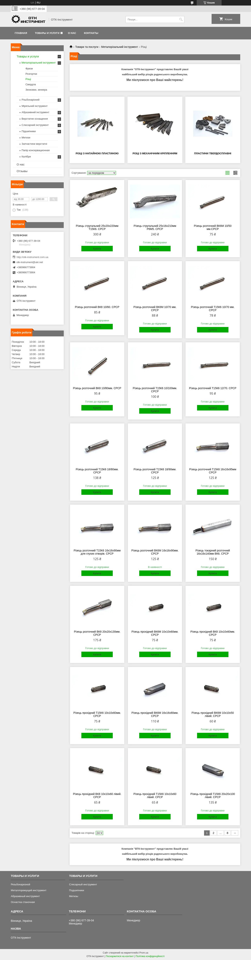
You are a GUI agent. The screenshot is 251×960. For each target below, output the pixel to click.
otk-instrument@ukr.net (29, 262)
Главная (21, 33)
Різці (28, 79)
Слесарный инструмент (83, 884)
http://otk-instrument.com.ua (32, 257)
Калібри (26, 156)
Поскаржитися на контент (120, 956)
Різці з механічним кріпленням (155, 153)
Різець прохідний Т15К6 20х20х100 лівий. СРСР (212, 795)
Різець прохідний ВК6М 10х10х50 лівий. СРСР (213, 714)
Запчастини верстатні (34, 143)
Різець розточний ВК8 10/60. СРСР (97, 307)
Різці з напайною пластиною (97, 153)
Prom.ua (143, 952)
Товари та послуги (86, 46)
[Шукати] (180, 19)
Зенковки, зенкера (36, 89)
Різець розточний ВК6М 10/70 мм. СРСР (155, 308)
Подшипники (76, 890)
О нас (72, 33)
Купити (97, 248)
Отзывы (22, 171)
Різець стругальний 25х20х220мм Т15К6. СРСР (97, 227)
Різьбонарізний (30, 99)
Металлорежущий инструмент (28, 890)
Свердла (30, 84)
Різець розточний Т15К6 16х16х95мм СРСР (212, 471)
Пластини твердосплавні (212, 153)
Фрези (29, 68)
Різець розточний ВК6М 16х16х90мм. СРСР (155, 552)
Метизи (26, 137)
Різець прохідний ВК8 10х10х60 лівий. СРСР (97, 795)
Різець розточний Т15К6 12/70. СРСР (212, 388)
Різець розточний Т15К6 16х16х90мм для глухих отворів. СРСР (97, 552)
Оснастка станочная (23, 902)
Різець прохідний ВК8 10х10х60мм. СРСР (212, 633)
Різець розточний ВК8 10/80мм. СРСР (97, 388)
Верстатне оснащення (35, 118)
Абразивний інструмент (35, 112)
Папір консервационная (36, 150)
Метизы (73, 896)
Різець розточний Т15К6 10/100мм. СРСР (155, 390)
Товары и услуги (47, 33)
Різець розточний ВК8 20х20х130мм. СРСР (97, 633)
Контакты (91, 33)
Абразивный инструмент (25, 896)
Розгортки (31, 73)
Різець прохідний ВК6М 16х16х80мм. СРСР (154, 714)
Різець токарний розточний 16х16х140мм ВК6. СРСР (213, 552)
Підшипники (29, 131)
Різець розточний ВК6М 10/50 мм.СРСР (213, 227)
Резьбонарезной (20, 884)
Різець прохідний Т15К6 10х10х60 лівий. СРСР (155, 795)
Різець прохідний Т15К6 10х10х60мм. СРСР (97, 714)
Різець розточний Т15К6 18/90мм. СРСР (155, 471)
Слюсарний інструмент (35, 125)
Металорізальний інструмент (119, 46)
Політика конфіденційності (150, 956)
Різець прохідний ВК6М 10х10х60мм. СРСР (154, 633)
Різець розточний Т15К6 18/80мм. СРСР (97, 471)
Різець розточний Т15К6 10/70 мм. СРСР (213, 308)
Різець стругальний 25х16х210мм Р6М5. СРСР (155, 227)
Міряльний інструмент (35, 105)
